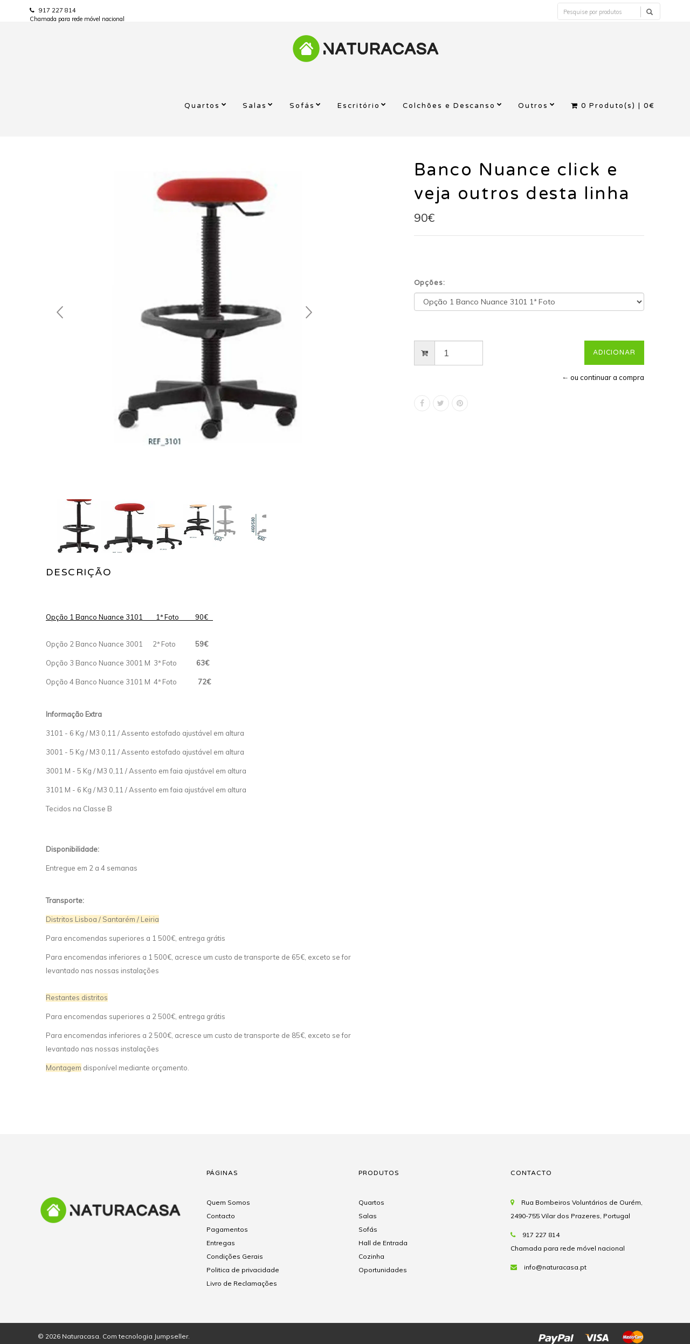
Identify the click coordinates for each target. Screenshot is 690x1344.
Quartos (202, 105)
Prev (59, 312)
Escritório (358, 105)
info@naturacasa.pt (555, 1267)
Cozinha (371, 1256)
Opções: (430, 283)
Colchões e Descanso (449, 105)
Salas (255, 105)
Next (309, 312)
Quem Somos (228, 1202)
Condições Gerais (234, 1256)
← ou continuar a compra (603, 377)
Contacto (220, 1216)
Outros (533, 105)
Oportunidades (382, 1270)
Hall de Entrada (383, 1243)
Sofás (302, 105)
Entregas (220, 1243)
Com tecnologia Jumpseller (145, 1336)
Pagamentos (227, 1229)
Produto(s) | (613, 105)
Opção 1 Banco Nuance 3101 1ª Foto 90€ (129, 617)
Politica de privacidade (242, 1270)
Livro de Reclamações (241, 1283)
